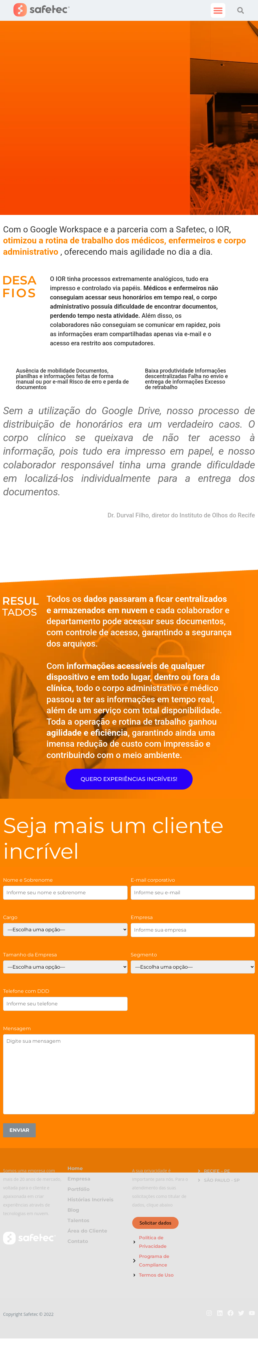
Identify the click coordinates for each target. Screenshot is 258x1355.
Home (75, 1168)
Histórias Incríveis (90, 1200)
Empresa (142, 917)
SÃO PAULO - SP (222, 1180)
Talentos (78, 1220)
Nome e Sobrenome (28, 880)
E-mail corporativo (153, 880)
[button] (218, 10)
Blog (73, 1210)
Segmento (144, 954)
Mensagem (17, 1028)
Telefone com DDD (26, 991)
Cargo (10, 917)
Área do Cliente (87, 1231)
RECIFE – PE (217, 1171)
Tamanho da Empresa (30, 954)
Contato (77, 1241)
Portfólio (78, 1189)
